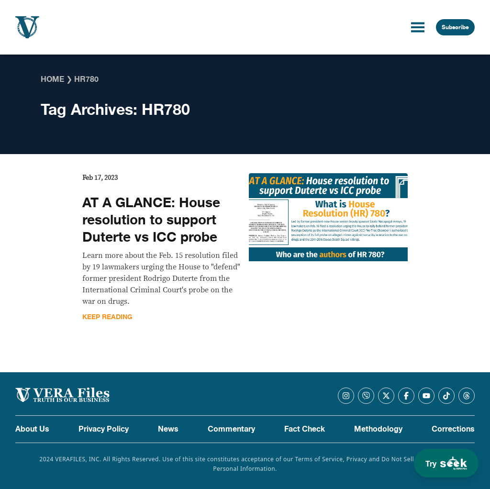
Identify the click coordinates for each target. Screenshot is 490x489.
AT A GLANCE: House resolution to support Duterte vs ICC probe (151, 220)
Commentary (231, 429)
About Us (32, 429)
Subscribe (455, 27)
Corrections (453, 429)
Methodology (378, 429)
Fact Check (304, 429)
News (168, 429)
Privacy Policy (103, 429)
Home (52, 79)
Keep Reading (107, 316)
